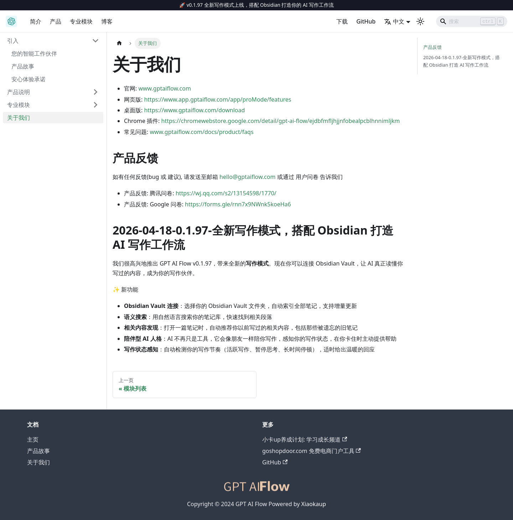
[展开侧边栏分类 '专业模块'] (95, 104)
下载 (342, 21)
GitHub (365, 21)
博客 (107, 21)
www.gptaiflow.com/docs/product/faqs (201, 132)
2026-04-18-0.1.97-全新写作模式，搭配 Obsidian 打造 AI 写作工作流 (461, 61)
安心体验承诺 (28, 79)
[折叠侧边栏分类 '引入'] (95, 40)
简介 (35, 21)
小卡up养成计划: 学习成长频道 (304, 439)
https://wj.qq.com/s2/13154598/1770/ (226, 193)
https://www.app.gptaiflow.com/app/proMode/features (217, 99)
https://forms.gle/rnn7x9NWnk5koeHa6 (238, 204)
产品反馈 (432, 47)
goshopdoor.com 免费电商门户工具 (311, 451)
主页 (32, 439)
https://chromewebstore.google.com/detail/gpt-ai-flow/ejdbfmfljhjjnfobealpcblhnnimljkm (280, 121)
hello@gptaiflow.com (247, 177)
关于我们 (18, 118)
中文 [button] (394, 21)
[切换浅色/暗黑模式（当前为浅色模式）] (420, 21)
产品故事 (22, 66)
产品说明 (18, 92)
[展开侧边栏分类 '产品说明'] (95, 92)
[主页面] (119, 43)
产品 (55, 21)
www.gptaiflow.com (164, 88)
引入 (13, 41)
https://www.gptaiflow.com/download (194, 110)
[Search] (471, 21)
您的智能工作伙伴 (34, 53)
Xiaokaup (313, 504)
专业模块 (81, 21)
